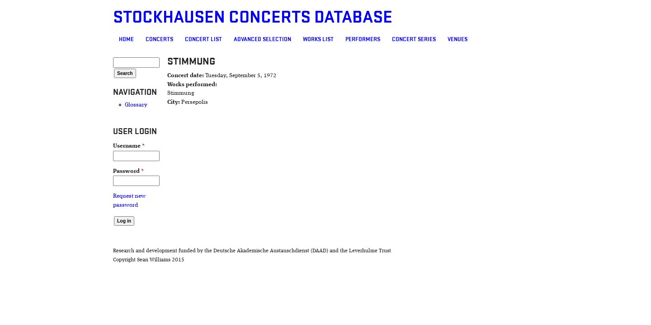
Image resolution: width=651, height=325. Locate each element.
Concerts (107, 39)
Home (74, 39)
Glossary (84, 105)
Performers (310, 39)
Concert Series (362, 39)
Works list (266, 39)
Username (77, 146)
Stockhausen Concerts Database (200, 17)
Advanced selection (210, 39)
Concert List (151, 39)
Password (76, 171)
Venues (405, 39)
